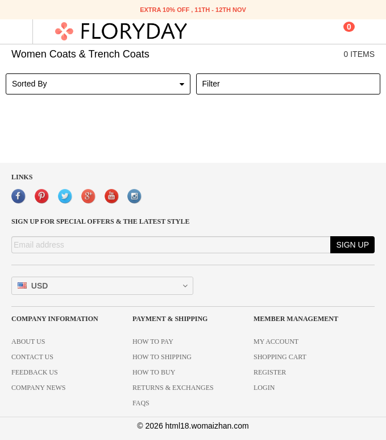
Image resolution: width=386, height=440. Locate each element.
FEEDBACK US (34, 372)
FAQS (141, 403)
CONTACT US (32, 357)
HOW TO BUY (153, 372)
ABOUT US (28, 342)
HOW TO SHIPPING (162, 357)
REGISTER (270, 372)
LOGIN (264, 388)
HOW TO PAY (152, 342)
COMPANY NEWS (38, 388)
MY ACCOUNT (276, 342)
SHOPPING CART (280, 357)
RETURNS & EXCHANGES (173, 388)
